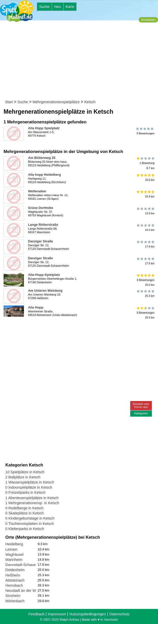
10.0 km (145, 177)
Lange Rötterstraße (43, 225)
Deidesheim (15, 570)
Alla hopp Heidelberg (44, 174)
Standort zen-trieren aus (141, 405)
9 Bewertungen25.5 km (145, 313)
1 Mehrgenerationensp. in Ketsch (32, 503)
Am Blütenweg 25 (41, 158)
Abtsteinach (14, 580)
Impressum (57, 614)
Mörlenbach (14, 601)
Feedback (36, 614)
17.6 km (145, 244)
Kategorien (141, 413)
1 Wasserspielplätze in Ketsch (29, 482)
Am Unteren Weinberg (45, 290)
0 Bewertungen (145, 131)
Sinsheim (12, 596)
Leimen (11, 549)
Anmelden (148, 20)
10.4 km (145, 194)
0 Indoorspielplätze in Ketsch (28, 487)
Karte (69, 7)
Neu (57, 7)
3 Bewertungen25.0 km (145, 280)
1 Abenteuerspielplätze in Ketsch (32, 498)
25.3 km (145, 293)
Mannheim (13, 560)
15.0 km (145, 227)
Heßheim (12, 575)
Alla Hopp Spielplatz (44, 128)
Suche (44, 7)
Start (9, 102)
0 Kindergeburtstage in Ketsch (30, 518)
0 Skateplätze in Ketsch (24, 513)
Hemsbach (14, 585)
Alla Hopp (35, 307)
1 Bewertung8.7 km (145, 163)
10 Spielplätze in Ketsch (25, 472)
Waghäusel (14, 554)
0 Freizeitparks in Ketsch (25, 492)
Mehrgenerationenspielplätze (56, 102)
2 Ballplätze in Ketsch (23, 477)
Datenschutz (119, 614)
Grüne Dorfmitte (40, 208)
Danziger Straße (40, 241)
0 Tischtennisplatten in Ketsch (29, 524)
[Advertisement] (80, 61)
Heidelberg (14, 544)
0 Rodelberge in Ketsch (24, 508)
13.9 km (145, 211)
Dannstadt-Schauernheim (26, 565)
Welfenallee (37, 191)
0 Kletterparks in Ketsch (24, 529)
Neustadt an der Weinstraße (28, 590)
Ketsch (90, 102)
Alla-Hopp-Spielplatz (44, 275)
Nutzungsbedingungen (87, 614)
